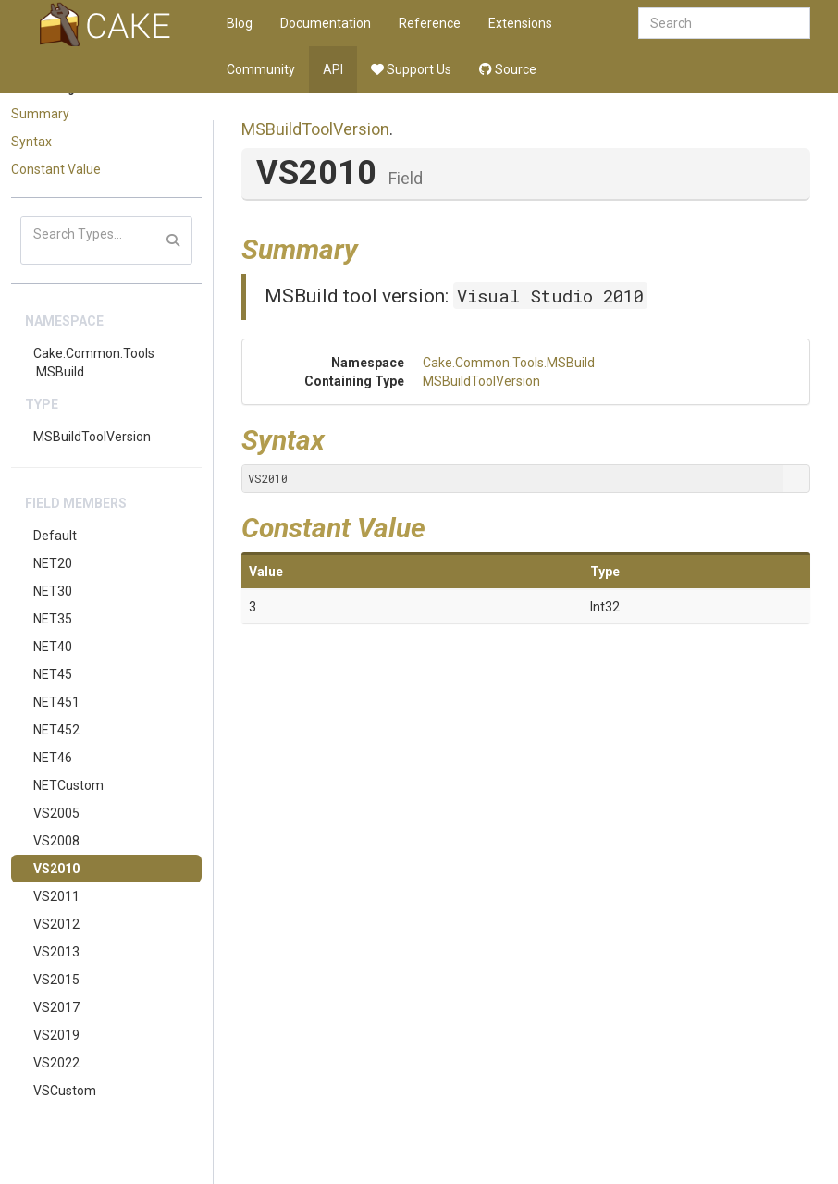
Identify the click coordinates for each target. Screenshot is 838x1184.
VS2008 (56, 840)
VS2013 (56, 951)
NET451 (56, 702)
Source (507, 69)
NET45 (52, 674)
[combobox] (724, 23)
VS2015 (56, 979)
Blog (240, 23)
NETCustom (68, 785)
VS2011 (56, 896)
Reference (430, 23)
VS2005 (56, 813)
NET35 (52, 618)
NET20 (52, 563)
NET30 (52, 591)
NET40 (52, 646)
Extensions (520, 23)
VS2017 (56, 1007)
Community (261, 69)
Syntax (31, 141)
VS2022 (56, 1062)
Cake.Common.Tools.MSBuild (93, 362)
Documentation (325, 23)
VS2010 (56, 868)
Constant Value (56, 169)
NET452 (56, 729)
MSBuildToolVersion (92, 436)
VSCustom (64, 1090)
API (333, 69)
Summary (40, 113)
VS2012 (56, 924)
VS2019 (56, 1035)
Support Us (411, 69)
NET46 (52, 757)
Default (55, 535)
